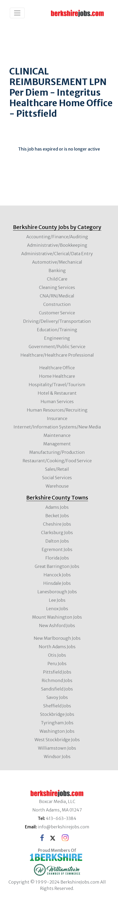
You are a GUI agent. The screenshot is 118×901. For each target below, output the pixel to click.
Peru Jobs (57, 663)
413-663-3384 (61, 818)
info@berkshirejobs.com (63, 826)
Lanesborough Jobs (57, 591)
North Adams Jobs (57, 646)
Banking (57, 270)
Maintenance (57, 435)
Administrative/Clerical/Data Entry (57, 253)
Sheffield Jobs (57, 705)
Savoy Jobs (57, 697)
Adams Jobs (57, 507)
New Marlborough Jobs (57, 638)
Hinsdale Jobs (57, 583)
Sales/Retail (57, 469)
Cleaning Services (57, 287)
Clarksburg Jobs (57, 532)
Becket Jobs (57, 515)
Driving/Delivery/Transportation (57, 321)
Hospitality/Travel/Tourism (57, 384)
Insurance (57, 418)
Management (57, 443)
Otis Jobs (57, 655)
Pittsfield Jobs (57, 672)
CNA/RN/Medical (57, 295)
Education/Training (57, 329)
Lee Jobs (57, 600)
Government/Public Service (57, 346)
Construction (57, 304)
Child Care (57, 279)
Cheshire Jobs (57, 524)
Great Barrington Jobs (57, 566)
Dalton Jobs (57, 541)
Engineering (57, 338)
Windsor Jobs (57, 756)
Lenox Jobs (57, 608)
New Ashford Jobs (57, 625)
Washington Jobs (57, 731)
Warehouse (57, 486)
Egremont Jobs (57, 549)
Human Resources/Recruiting (57, 410)
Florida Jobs (57, 558)
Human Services (57, 401)
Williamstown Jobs (57, 748)
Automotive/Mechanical (57, 262)
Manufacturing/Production (57, 452)
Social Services (57, 477)
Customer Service (57, 312)
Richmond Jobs (57, 680)
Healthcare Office (57, 367)
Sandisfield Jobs (57, 689)
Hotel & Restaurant (57, 393)
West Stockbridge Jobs (57, 739)
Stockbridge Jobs (57, 714)
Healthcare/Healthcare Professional (57, 355)
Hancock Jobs (57, 574)
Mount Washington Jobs (57, 617)
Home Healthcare (57, 376)
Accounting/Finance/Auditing (57, 236)
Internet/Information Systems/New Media (57, 427)
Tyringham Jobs (57, 722)
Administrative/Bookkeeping (57, 245)
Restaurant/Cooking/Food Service (57, 460)
